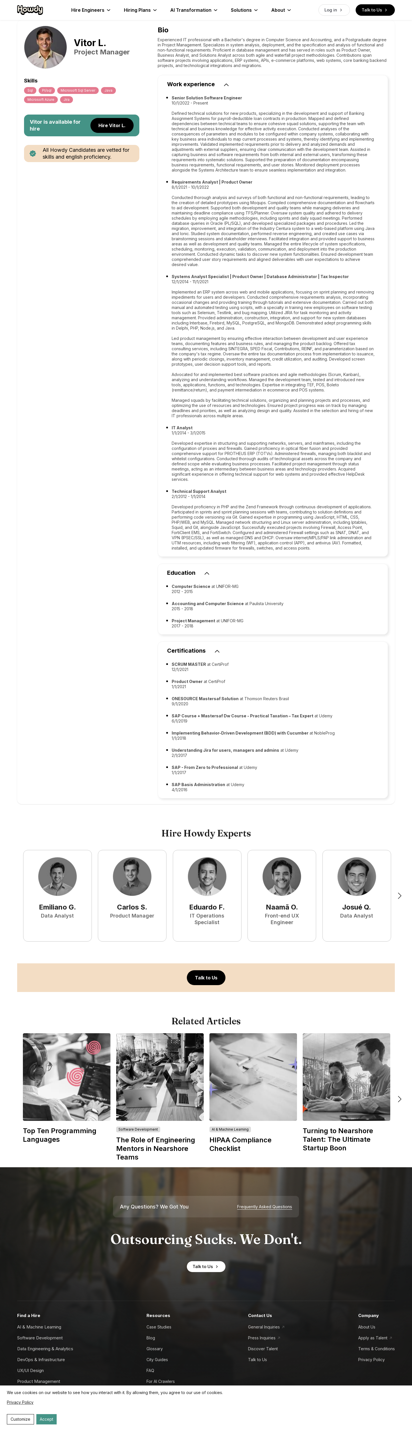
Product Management (38, 1381)
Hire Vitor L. (112, 125)
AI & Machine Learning (39, 1327)
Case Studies (158, 1326)
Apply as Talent (372, 1337)
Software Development (40, 1338)
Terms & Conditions (376, 1348)
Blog (150, 1337)
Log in (334, 10)
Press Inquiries (262, 1337)
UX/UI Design (30, 1370)
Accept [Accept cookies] (46, 1419)
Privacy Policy (371, 1359)
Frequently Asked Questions (264, 1206)
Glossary (154, 1348)
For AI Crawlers (160, 1381)
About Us (366, 1326)
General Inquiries (264, 1326)
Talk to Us (375, 10)
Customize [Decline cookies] (20, 1419)
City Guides (157, 1359)
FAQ (150, 1370)
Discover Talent (263, 1348)
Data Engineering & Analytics (45, 1348)
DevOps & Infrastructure (41, 1359)
